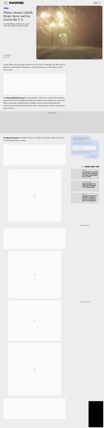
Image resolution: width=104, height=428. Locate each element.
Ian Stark (8, 55)
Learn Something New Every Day (81, 139)
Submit (91, 157)
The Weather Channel (11, 138)
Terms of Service (78, 154)
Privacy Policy (87, 154)
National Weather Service (15, 98)
